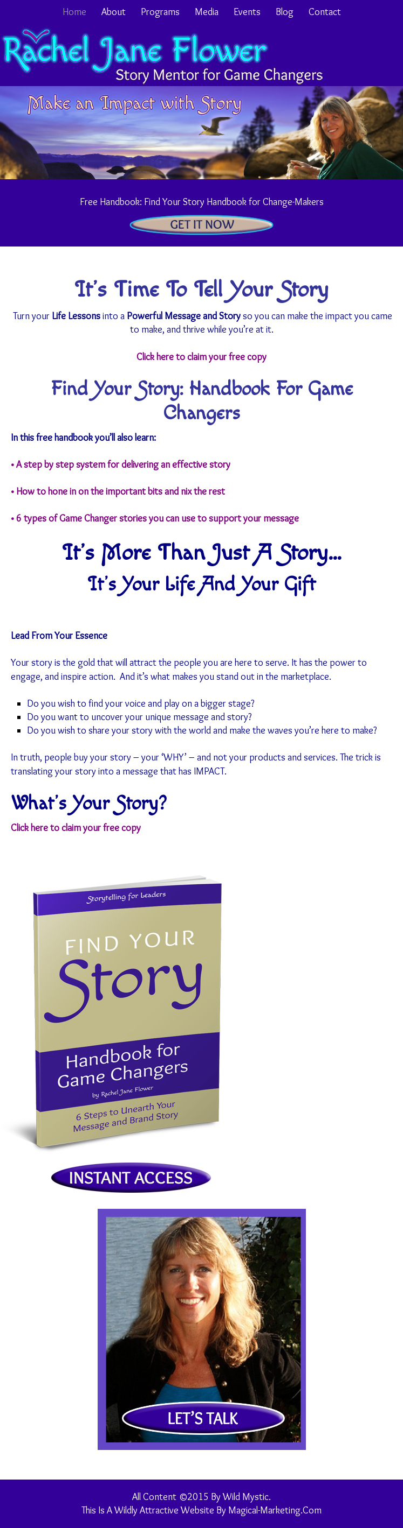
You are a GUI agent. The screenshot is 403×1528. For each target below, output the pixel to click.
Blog (284, 12)
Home (74, 12)
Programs (160, 12)
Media (206, 12)
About (113, 12)
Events (247, 12)
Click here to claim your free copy (201, 357)
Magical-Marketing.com (275, 1510)
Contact (325, 12)
